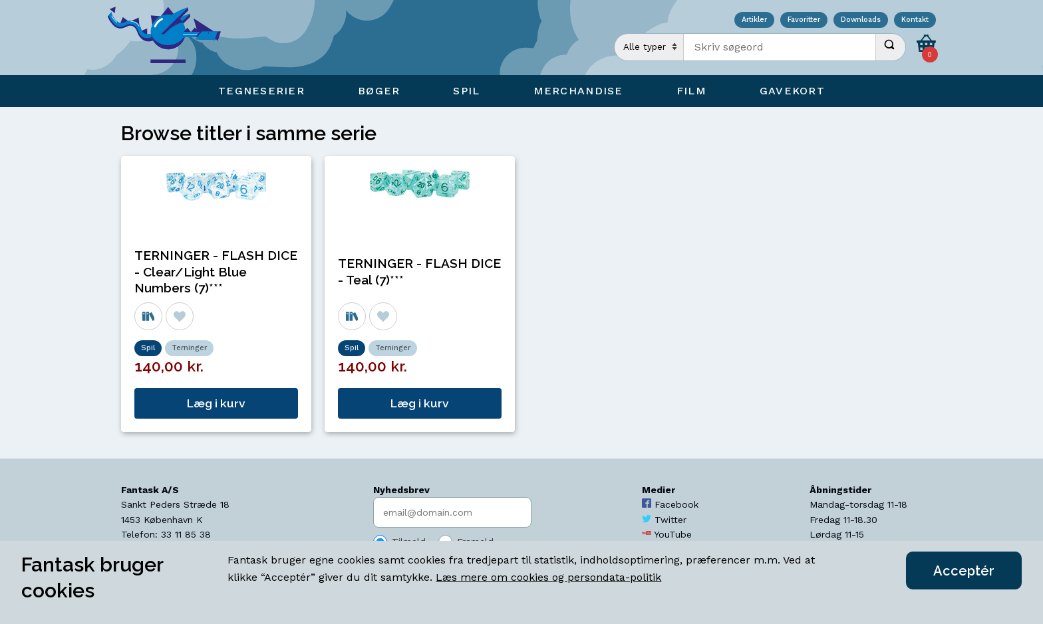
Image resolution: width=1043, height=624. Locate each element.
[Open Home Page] (171, 37)
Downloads (861, 20)
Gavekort (792, 90)
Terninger (189, 348)
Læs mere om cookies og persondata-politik (548, 577)
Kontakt (915, 20)
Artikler (754, 20)
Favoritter (804, 20)
